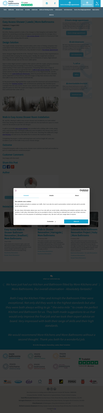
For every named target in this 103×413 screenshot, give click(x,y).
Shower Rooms (19, 9)
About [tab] (77, 195)
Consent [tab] (26, 195)
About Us (51, 15)
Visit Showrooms (68, 9)
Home (5, 9)
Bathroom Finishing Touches (46, 9)
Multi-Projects (58, 9)
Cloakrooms (35, 9)
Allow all (76, 221)
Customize (51, 221)
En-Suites (27, 9)
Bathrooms (11, 9)
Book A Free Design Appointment (82, 9)
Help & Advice (95, 9)
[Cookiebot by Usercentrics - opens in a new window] (81, 190)
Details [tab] (51, 195)
